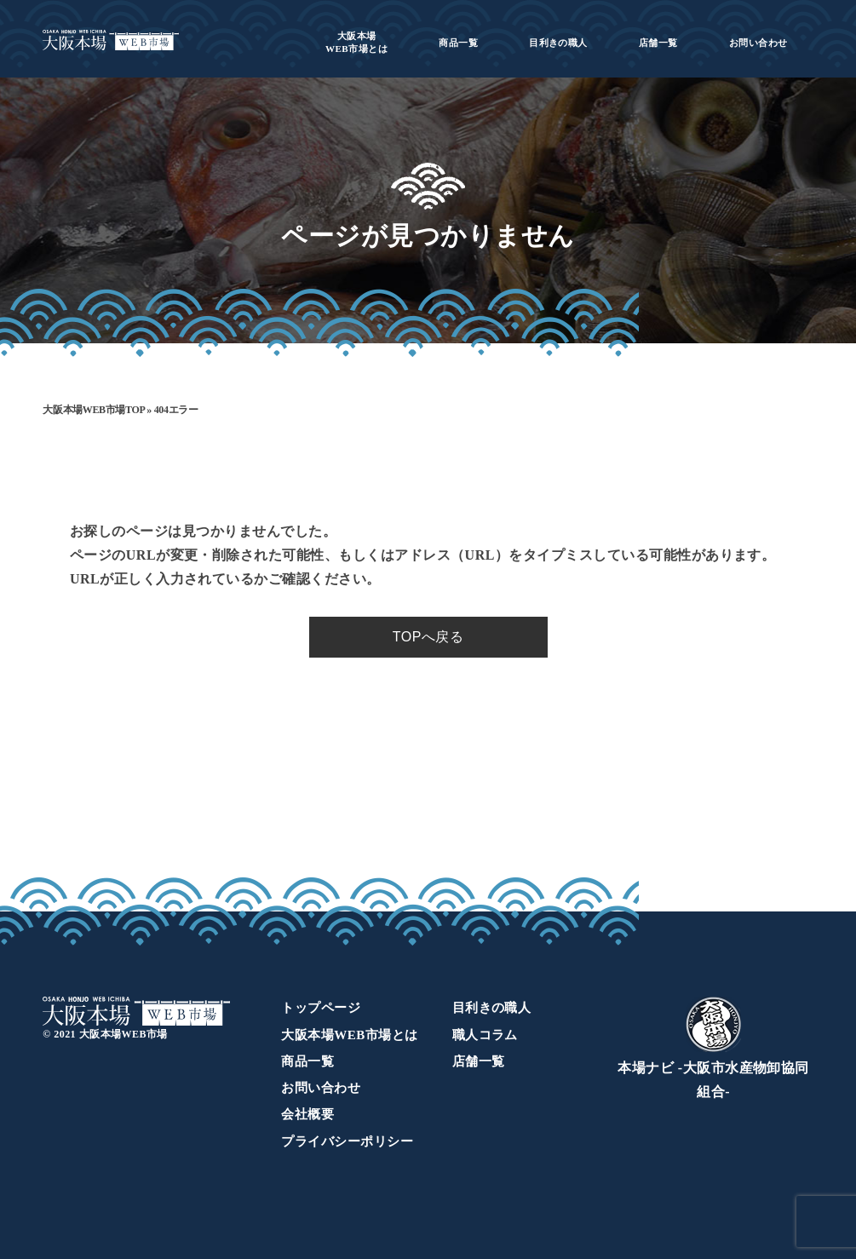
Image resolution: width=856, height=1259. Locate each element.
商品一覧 (458, 42)
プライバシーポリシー (347, 1141)
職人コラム (485, 1035)
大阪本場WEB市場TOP (93, 410)
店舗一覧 (658, 42)
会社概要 (307, 1114)
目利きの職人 (558, 42)
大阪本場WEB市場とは (349, 1035)
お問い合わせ (758, 42)
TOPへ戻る (428, 637)
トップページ (320, 1008)
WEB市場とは (356, 42)
